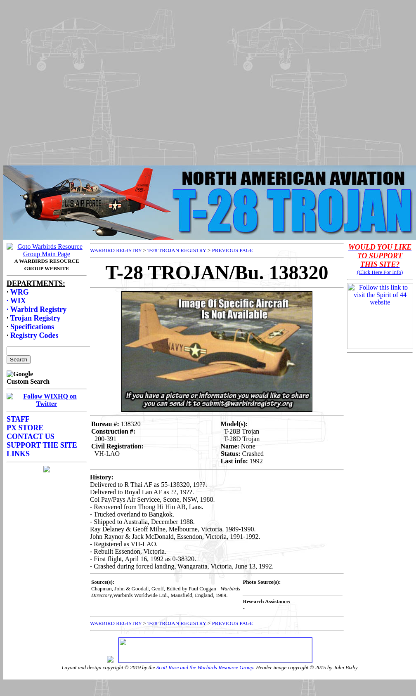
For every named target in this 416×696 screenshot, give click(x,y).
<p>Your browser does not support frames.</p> (46, 415)
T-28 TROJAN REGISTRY (176, 250)
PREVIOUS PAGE (232, 250)
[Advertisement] (206, 80)
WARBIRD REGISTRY (116, 250)
